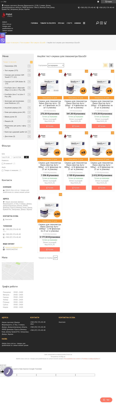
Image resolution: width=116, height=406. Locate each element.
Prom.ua (69, 354)
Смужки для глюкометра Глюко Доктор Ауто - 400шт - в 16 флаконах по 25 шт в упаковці (75, 166)
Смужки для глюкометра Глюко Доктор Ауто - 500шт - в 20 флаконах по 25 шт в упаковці (101, 166)
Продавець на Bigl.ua (58, 356)
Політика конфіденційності (91, 359)
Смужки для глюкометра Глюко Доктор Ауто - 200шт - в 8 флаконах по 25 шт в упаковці (102, 104)
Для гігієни (9, 136)
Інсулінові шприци (11, 108)
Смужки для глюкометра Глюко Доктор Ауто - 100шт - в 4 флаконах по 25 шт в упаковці (76, 104)
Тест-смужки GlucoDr (38, 43)
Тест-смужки (24, 43)
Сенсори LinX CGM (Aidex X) (15, 82)
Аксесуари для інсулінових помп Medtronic (14, 102)
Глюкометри (9, 66)
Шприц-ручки (9, 117)
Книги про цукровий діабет (15, 132)
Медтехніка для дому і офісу (15, 126)
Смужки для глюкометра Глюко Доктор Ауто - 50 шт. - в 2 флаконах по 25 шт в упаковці (50, 104)
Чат (106, 400)
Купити (50, 126)
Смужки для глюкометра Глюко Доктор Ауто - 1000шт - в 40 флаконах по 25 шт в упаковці (50, 227)
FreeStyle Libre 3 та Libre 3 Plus (15, 95)
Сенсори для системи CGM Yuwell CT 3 (14, 76)
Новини (77, 23)
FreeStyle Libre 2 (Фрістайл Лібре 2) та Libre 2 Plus (15, 89)
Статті (69, 23)
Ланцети (8, 121)
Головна (34, 23)
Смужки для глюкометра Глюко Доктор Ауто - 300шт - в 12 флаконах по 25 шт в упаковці (49, 166)
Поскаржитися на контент (72, 359)
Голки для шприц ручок (13, 112)
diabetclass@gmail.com (13, 247)
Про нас (61, 23)
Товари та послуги (48, 23)
